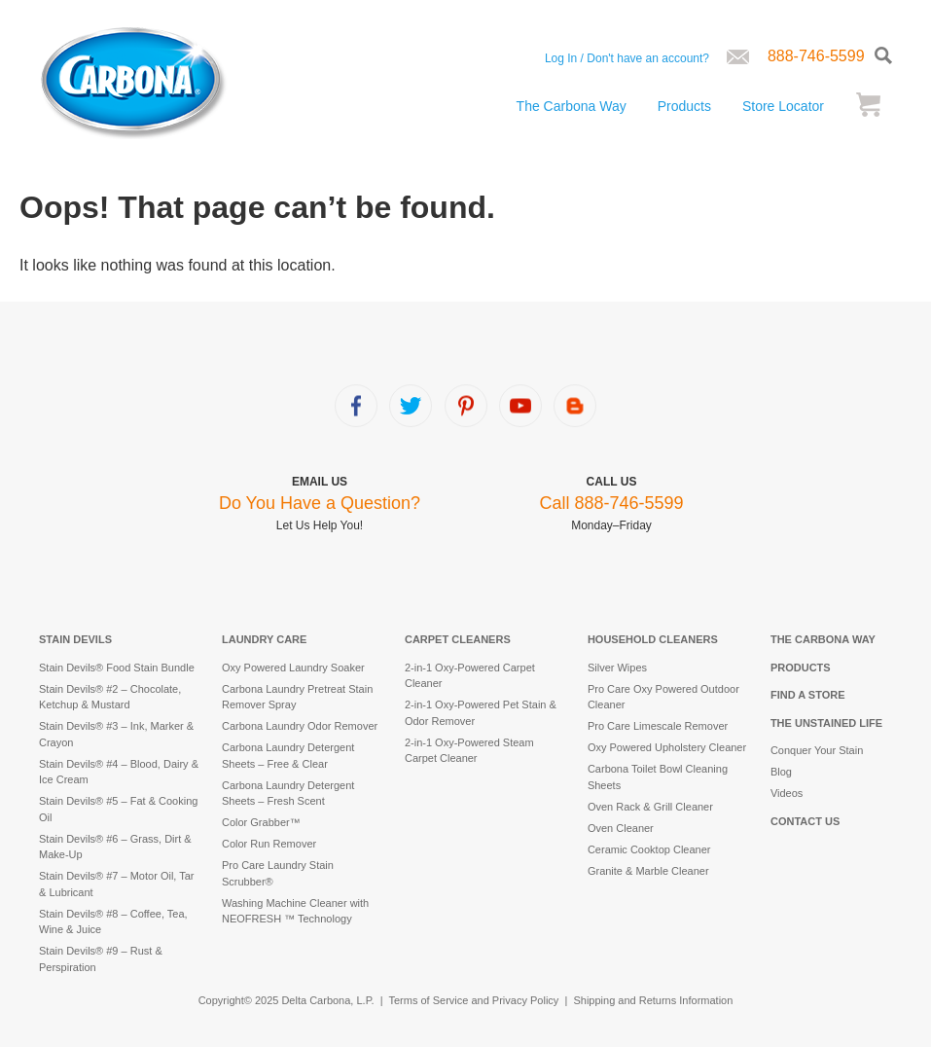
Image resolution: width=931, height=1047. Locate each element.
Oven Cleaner (621, 828)
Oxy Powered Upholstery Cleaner (667, 747)
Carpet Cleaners (458, 639)
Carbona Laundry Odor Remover (299, 726)
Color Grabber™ (261, 822)
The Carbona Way (572, 106)
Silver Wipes (617, 667)
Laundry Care (264, 639)
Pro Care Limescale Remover (658, 726)
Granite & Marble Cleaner (648, 871)
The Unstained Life (826, 723)
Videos (786, 793)
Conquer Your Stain (816, 750)
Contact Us (805, 821)
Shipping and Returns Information (653, 1000)
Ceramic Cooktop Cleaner (649, 849)
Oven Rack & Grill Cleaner (650, 806)
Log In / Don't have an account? (627, 58)
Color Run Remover (269, 843)
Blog (781, 771)
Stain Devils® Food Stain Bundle (117, 667)
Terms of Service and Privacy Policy (474, 1000)
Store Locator (783, 106)
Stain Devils (75, 639)
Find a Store (807, 695)
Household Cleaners (653, 639)
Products (684, 106)
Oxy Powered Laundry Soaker (293, 667)
